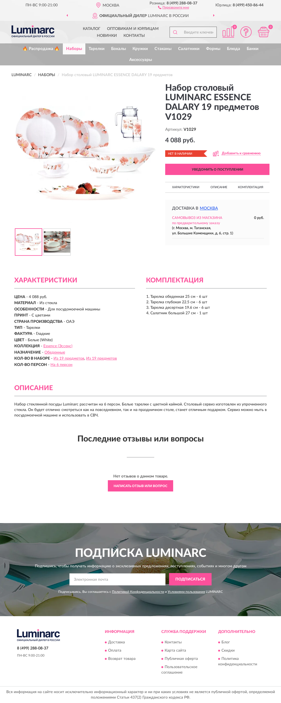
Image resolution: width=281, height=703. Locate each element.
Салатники (188, 49)
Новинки (107, 36)
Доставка (116, 642)
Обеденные (54, 352)
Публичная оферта (181, 659)
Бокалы (118, 49)
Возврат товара (122, 659)
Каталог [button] (91, 29)
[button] (173, 7)
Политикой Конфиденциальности (138, 591)
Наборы (74, 49)
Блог (225, 642)
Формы (213, 49)
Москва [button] (209, 208)
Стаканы (163, 49)
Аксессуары (140, 60)
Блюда (233, 49)
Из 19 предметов (69, 358)
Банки (252, 49)
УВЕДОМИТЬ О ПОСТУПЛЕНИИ (217, 169)
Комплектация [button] (250, 187)
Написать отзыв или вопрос (140, 486)
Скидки (228, 651)
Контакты (134, 36)
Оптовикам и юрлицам (133, 29)
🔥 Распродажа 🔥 (41, 49)
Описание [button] (218, 187)
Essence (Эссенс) (57, 346)
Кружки (140, 49)
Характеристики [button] (185, 187)
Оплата (114, 651)
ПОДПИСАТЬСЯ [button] (190, 579)
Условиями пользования (186, 591)
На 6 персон (61, 365)
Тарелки (97, 49)
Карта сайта (175, 651)
